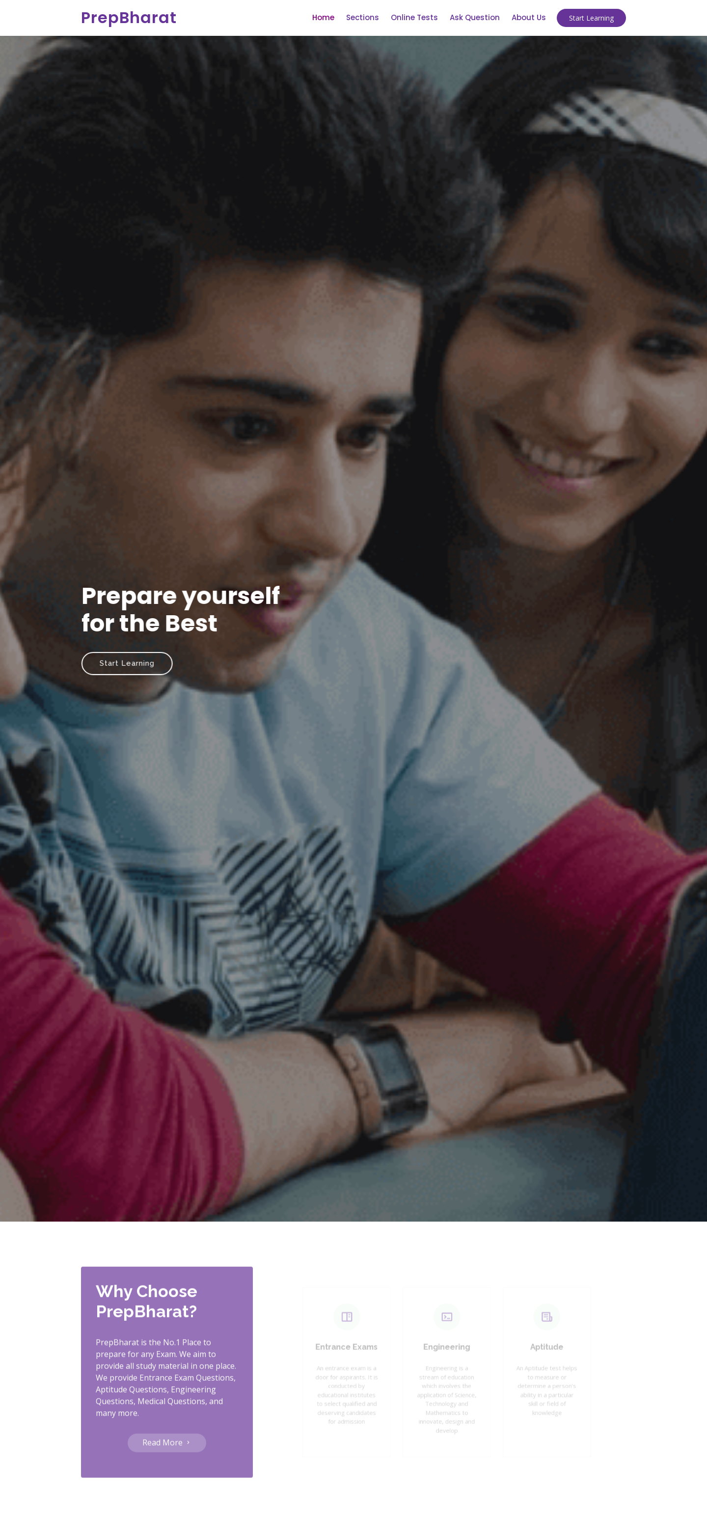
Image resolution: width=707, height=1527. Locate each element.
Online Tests (414, 17)
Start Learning (591, 18)
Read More (166, 1461)
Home (323, 17)
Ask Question (475, 17)
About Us (529, 17)
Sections (362, 17)
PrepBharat (129, 17)
